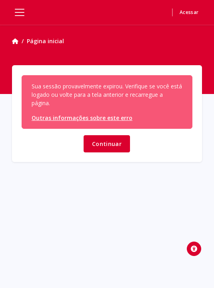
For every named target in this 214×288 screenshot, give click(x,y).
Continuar (107, 144)
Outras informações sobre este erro (82, 118)
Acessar (189, 12)
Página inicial (45, 41)
